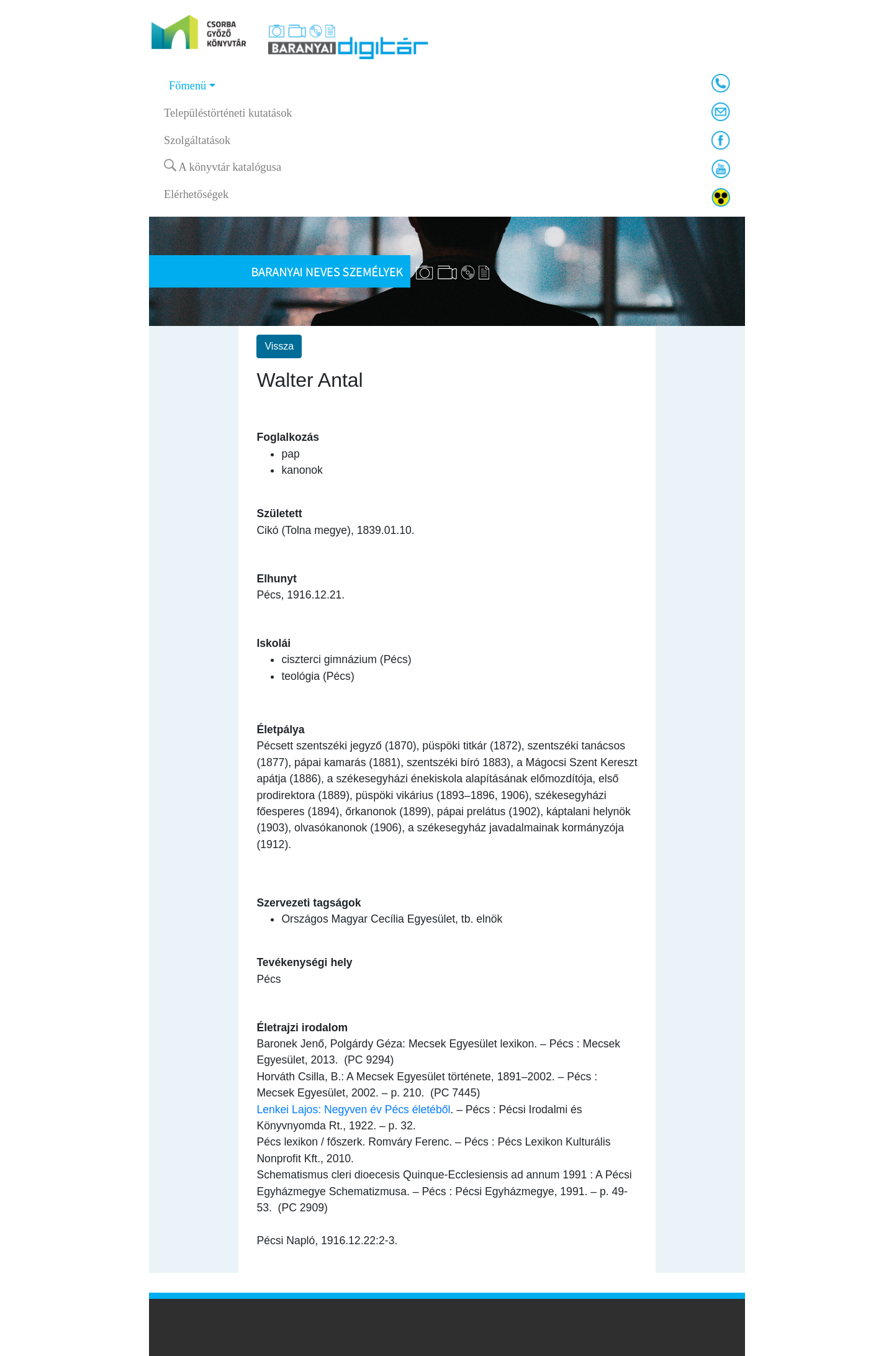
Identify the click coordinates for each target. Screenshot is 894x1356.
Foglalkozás (287, 437)
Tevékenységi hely (304, 962)
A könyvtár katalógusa (222, 166)
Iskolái (273, 643)
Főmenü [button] (187, 85)
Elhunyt (276, 578)
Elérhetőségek (196, 194)
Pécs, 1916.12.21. (300, 595)
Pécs (268, 979)
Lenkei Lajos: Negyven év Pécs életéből (353, 1109)
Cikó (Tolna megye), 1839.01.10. (335, 530)
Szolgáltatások (197, 140)
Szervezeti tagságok (308, 903)
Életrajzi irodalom (302, 1027)
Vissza (279, 346)
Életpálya (280, 729)
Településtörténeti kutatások (228, 113)
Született (279, 513)
